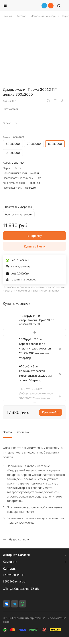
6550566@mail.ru (14, 581)
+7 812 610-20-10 (14, 575)
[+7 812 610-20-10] (51, 5)
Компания (10, 562)
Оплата (7, 432)
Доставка (23, 432)
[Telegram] (44, 5)
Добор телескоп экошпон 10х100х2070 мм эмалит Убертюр (36, 398)
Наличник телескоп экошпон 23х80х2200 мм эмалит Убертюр (35, 375)
